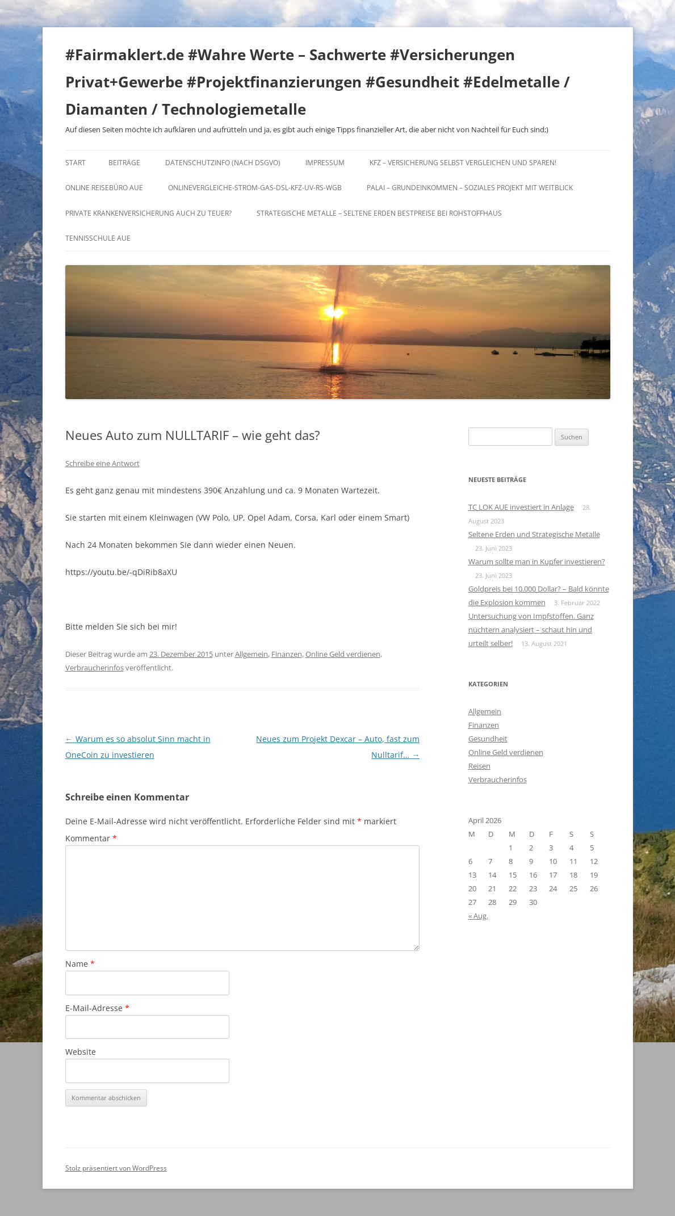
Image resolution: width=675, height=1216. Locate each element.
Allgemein (251, 654)
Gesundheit (488, 738)
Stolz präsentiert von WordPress (116, 1168)
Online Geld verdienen (342, 654)
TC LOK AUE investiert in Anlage (521, 507)
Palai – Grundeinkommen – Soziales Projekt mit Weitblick (470, 187)
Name (80, 963)
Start (75, 162)
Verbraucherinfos (94, 667)
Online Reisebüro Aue (104, 187)
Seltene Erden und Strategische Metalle (534, 534)
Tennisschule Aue (98, 238)
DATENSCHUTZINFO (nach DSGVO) (222, 162)
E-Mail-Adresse (97, 1008)
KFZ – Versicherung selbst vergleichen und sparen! (463, 162)
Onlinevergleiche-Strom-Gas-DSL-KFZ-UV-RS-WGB (255, 187)
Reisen (479, 766)
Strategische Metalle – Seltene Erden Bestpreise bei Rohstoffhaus (379, 213)
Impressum (325, 162)
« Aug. (478, 916)
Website (80, 1051)
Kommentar (91, 838)
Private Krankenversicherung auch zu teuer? (148, 213)
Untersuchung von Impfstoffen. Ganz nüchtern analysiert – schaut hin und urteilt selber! (531, 629)
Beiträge (124, 162)
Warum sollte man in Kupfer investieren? (536, 561)
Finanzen (286, 654)
